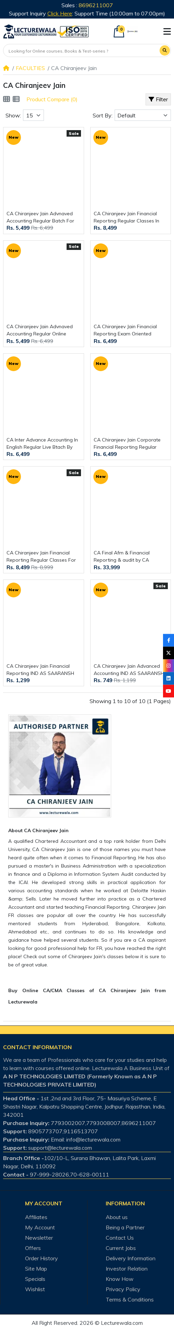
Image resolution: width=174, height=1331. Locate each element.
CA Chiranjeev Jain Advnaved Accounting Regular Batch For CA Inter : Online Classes (40, 217)
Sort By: (103, 115)
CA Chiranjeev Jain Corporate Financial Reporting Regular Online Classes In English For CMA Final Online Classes (127, 444)
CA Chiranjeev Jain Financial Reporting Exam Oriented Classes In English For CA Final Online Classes (128, 330)
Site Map (36, 1268)
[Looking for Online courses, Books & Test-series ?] (81, 51)
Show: (13, 115)
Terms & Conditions (130, 1299)
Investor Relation (127, 1268)
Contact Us (120, 1237)
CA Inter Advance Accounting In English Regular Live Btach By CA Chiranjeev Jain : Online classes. (42, 444)
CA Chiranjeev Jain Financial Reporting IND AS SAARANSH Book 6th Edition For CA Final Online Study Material (40, 670)
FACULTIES (30, 68)
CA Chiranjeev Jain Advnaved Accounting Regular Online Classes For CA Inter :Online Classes (40, 330)
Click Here (59, 13)
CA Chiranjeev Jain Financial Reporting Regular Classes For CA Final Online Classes (41, 557)
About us (117, 1217)
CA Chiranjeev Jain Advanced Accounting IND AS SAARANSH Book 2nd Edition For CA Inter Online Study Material (129, 670)
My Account (40, 1227)
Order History (41, 1258)
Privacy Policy (123, 1289)
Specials (35, 1278)
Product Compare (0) (52, 99)
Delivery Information (130, 1258)
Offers (33, 1247)
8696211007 (96, 5)
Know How (120, 1278)
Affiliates (36, 1217)
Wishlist (35, 1289)
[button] (167, 31)
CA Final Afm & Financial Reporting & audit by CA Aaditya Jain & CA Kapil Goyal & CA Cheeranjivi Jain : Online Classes (130, 557)
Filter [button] (158, 99)
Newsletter (39, 1237)
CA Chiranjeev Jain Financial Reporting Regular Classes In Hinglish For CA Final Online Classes (126, 217)
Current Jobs (121, 1247)
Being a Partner (125, 1227)
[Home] (6, 68)
